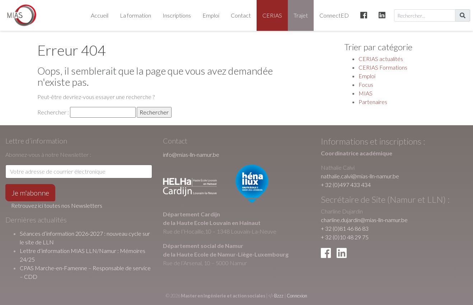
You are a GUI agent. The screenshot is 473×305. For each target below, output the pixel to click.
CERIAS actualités (381, 58)
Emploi (210, 15)
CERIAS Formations (383, 67)
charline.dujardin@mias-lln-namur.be (364, 219)
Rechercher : (53, 112)
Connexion (297, 296)
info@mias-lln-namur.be (191, 154)
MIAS (366, 93)
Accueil (99, 15)
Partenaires (373, 101)
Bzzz (279, 296)
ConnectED (334, 15)
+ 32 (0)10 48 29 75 (345, 237)
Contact (241, 15)
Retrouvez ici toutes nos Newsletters (56, 205)
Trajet (301, 15)
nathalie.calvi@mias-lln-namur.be (360, 176)
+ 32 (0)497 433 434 (346, 184)
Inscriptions (177, 15)
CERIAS (272, 15)
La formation (135, 15)
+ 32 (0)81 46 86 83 (345, 228)
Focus (366, 84)
